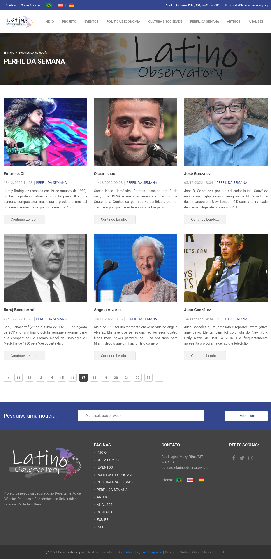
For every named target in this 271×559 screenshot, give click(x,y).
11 (18, 378)
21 (127, 378)
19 (105, 378)
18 (94, 378)
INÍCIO (102, 452)
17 (83, 378)
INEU (100, 527)
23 (148, 378)
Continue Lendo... (24, 219)
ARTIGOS (234, 21)
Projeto (69, 21)
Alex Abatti (126, 552)
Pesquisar (246, 416)
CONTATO (104, 512)
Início (49, 21)
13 (40, 378)
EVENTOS (105, 467)
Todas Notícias (31, 5)
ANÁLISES (256, 21)
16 (73, 378)
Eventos (91, 21)
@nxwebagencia (149, 552)
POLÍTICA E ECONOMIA (123, 21)
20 (116, 378)
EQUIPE (102, 520)
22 (138, 378)
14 (51, 378)
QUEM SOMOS (108, 460)
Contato (11, 5)
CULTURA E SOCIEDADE (165, 21)
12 (29, 378)
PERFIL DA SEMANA (204, 21)
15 (62, 378)
